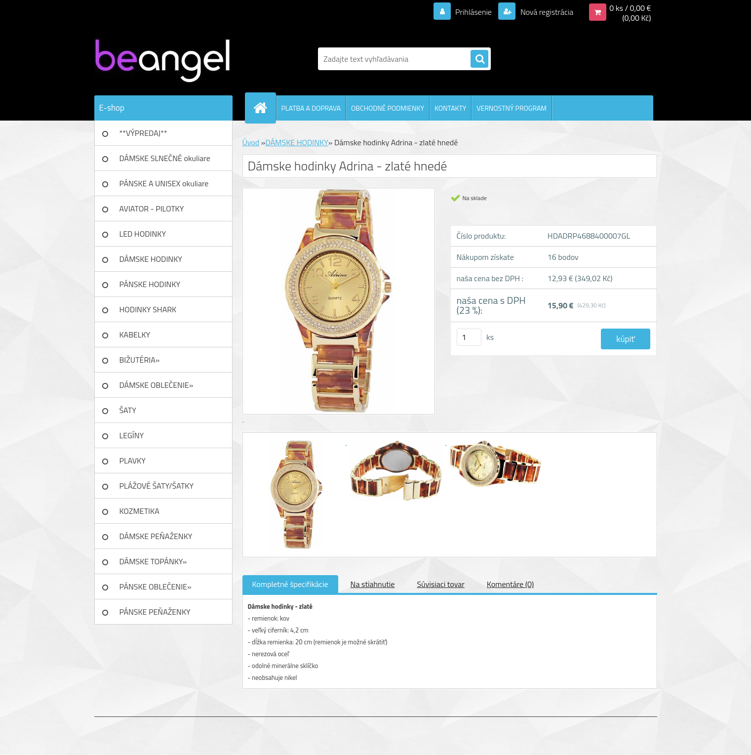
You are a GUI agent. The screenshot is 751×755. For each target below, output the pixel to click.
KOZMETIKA (139, 511)
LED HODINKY (142, 234)
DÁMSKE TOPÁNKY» (153, 561)
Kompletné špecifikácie (290, 584)
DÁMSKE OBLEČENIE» (156, 385)
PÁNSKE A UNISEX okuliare (164, 183)
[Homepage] (264, 107)
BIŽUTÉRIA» (139, 360)
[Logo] (162, 59)
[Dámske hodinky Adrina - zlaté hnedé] (298, 442)
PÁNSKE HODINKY (150, 284)
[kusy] (469, 337)
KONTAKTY (450, 108)
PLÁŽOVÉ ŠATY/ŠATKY (156, 486)
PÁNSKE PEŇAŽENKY (155, 612)
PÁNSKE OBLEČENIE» (155, 586)
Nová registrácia (545, 12)
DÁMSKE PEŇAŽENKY (156, 536)
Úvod (251, 142)
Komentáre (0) (510, 584)
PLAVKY (132, 460)
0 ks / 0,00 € (630, 8)
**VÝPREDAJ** (143, 133)
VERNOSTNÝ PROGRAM (511, 108)
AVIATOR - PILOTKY (151, 208)
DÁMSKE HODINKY (150, 259)
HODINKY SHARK (148, 309)
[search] (479, 59)
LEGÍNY (131, 435)
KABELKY (135, 334)
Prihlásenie (474, 12)
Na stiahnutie (373, 584)
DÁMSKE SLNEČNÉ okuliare (164, 158)
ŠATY (127, 410)
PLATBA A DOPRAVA (311, 108)
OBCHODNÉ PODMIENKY (387, 108)
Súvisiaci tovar (440, 584)
